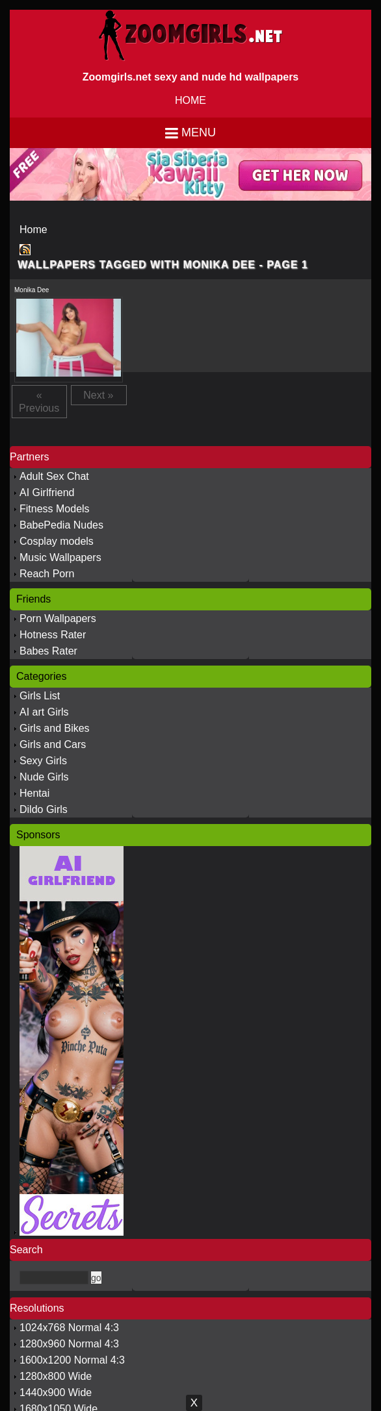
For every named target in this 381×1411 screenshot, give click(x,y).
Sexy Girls (43, 760)
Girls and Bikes (55, 728)
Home (33, 229)
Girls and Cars (53, 744)
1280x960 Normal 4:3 (69, 1343)
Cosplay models (57, 541)
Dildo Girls (44, 809)
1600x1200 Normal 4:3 (72, 1360)
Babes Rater (48, 650)
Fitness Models (55, 508)
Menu (198, 132)
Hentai (34, 793)
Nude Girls (44, 776)
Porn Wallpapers (58, 618)
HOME (190, 100)
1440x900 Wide (56, 1392)
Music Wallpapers (60, 557)
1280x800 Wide (56, 1376)
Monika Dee (31, 289)
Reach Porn (47, 573)
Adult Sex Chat (54, 476)
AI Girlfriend (47, 492)
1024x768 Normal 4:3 (69, 1327)
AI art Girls (44, 712)
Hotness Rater (53, 634)
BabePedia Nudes (61, 525)
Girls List (40, 695)
